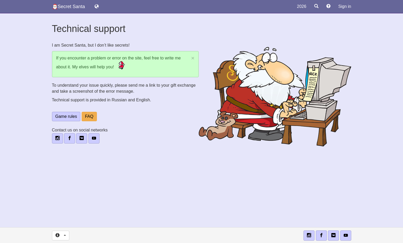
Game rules (66, 116)
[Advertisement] (201, 189)
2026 (301, 6)
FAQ (89, 116)
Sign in (344, 6)
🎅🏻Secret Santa (68, 6)
